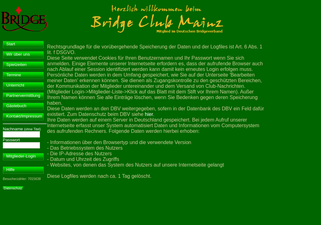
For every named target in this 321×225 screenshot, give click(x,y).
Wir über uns (18, 54)
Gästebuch (16, 105)
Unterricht (15, 85)
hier (149, 114)
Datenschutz (13, 188)
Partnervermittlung (23, 95)
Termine (13, 74)
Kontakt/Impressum (24, 116)
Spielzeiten (16, 64)
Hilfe (10, 169)
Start (10, 44)
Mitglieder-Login (21, 156)
